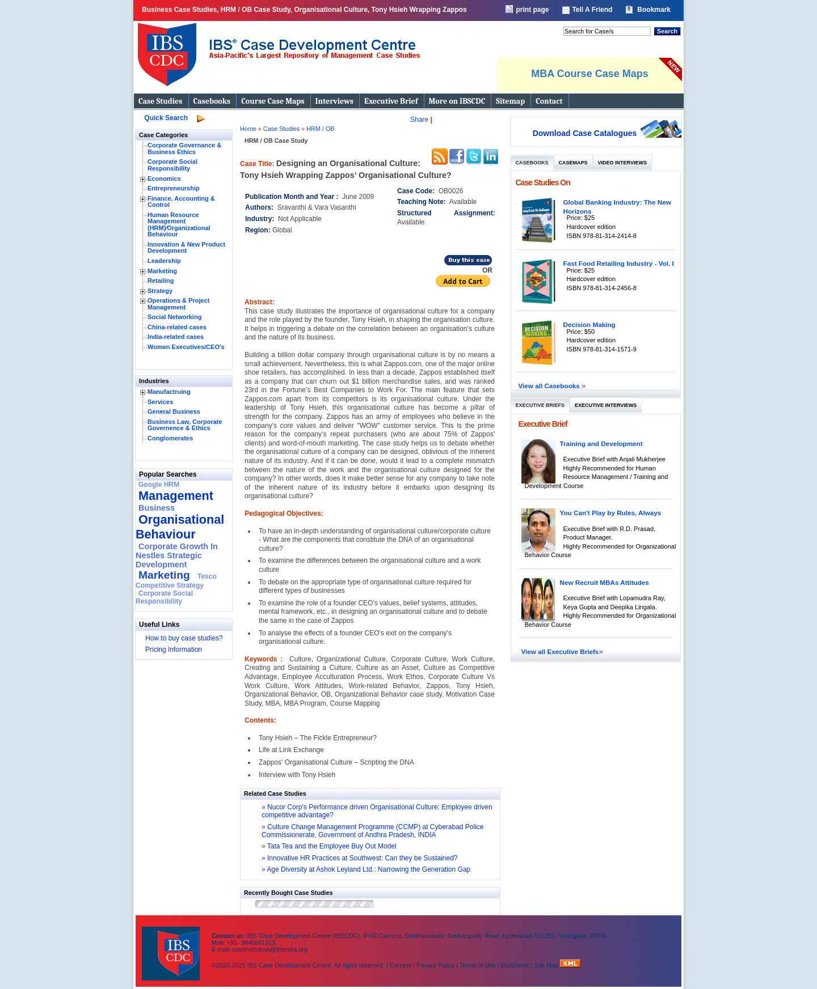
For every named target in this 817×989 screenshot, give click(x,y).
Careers (400, 965)
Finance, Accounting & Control (181, 202)
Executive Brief (391, 101)
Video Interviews (622, 162)
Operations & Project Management (178, 304)
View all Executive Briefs (560, 651)
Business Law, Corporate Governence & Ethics (185, 425)
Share (419, 120)
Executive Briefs (540, 405)
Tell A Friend (592, 10)
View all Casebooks (550, 385)
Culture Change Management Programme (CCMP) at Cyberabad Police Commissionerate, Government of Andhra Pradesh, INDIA (373, 831)
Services (160, 401)
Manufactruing (169, 391)
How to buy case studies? (184, 638)
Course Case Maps (272, 101)
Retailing (161, 280)
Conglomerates (170, 438)
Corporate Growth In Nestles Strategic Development (177, 555)
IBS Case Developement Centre (172, 946)
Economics (164, 178)
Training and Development (601, 443)
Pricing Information (173, 649)
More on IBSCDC (457, 101)
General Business (174, 411)
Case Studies (160, 101)
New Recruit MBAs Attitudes (604, 582)
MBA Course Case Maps (589, 73)
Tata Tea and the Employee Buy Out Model (332, 846)
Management (175, 496)
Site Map (547, 965)
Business (156, 507)
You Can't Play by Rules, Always (611, 512)
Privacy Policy (435, 965)
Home (248, 128)
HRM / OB (320, 128)
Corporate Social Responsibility (172, 165)
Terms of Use (478, 965)
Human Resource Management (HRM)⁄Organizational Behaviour (179, 224)
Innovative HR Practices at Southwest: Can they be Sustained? (362, 858)
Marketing (162, 271)
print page (532, 10)
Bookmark (654, 10)
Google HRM (158, 485)
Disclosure (514, 965)
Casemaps (573, 162)
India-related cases (176, 336)
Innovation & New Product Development (186, 247)
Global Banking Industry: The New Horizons (617, 206)
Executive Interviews (606, 405)
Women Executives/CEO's (186, 346)
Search (667, 31)
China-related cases (177, 327)
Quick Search (166, 118)
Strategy (160, 290)
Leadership (164, 260)
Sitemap (510, 101)
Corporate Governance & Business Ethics (184, 148)
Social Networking (174, 316)
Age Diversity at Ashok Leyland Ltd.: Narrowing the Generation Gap (368, 869)
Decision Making (589, 324)
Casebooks (212, 101)
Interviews (334, 101)
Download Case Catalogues (585, 133)
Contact (549, 101)
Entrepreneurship (174, 188)
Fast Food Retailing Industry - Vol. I (618, 263)
